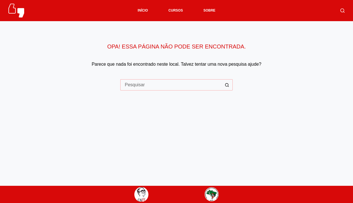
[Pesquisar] (342, 10)
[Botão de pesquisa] (227, 85)
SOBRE (209, 10)
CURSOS (175, 10)
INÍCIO (143, 10)
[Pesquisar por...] (170, 85)
